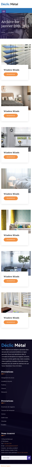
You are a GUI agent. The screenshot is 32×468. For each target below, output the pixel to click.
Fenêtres (3, 385)
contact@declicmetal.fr (11, 446)
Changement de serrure (7, 378)
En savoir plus (11, 74)
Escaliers (3, 425)
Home (3, 32)
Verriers (3, 414)
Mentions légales (5, 466)
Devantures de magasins (8, 407)
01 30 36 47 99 (7, 443)
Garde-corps (4, 417)
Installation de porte (6, 381)
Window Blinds (11, 70)
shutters (11, 32)
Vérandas (3, 421)
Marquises (4, 392)
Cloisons (3, 388)
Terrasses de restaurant (7, 410)
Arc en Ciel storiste (22, 452)
